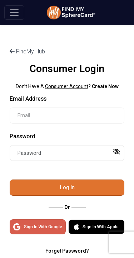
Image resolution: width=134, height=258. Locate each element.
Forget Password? (67, 251)
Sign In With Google (37, 226)
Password (22, 136)
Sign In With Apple (96, 227)
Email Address (28, 99)
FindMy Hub (27, 51)
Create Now (105, 86)
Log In (67, 187)
